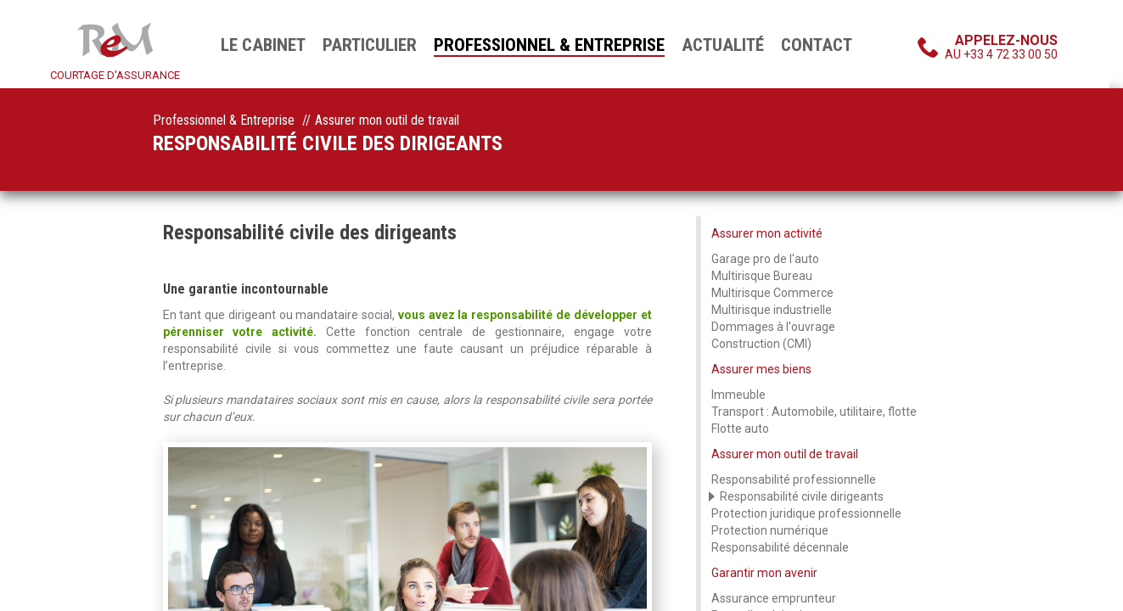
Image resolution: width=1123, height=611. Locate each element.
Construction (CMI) (761, 343)
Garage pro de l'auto (765, 259)
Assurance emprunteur (773, 598)
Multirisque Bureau (761, 276)
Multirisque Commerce (772, 293)
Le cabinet (263, 44)
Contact (816, 44)
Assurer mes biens (761, 369)
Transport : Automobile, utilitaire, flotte (814, 411)
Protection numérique (769, 530)
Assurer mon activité (767, 233)
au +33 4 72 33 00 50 (1001, 46)
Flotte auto (740, 428)
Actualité (723, 44)
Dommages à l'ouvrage (773, 327)
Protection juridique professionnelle (806, 513)
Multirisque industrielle (771, 310)
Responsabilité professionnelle (793, 479)
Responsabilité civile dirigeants (802, 496)
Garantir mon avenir (764, 573)
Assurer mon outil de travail (784, 454)
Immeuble (738, 394)
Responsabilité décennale (780, 547)
